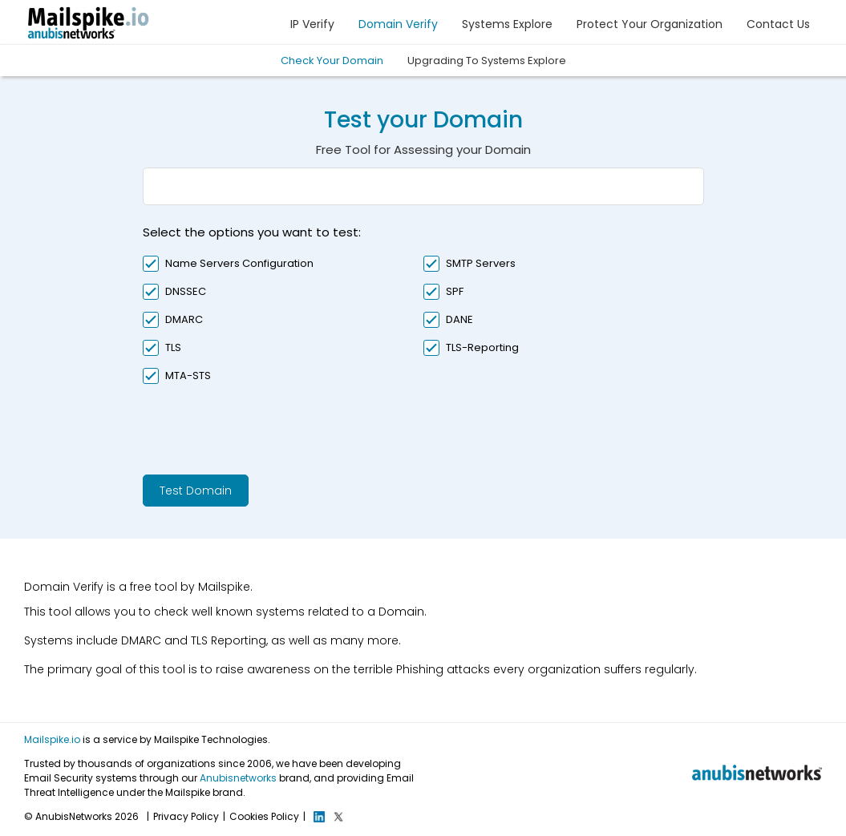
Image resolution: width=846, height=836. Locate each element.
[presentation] (265, 427)
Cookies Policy (264, 816)
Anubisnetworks (238, 778)
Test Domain (196, 491)
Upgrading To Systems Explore (486, 60)
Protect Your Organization (650, 24)
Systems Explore (507, 24)
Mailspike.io (52, 739)
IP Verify (312, 24)
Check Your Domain (332, 60)
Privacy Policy (186, 816)
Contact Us (778, 24)
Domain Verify (398, 24)
